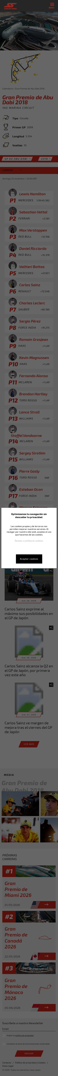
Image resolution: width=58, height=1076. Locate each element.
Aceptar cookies (29, 558)
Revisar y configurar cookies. (29, 540)
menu (51, 6)
